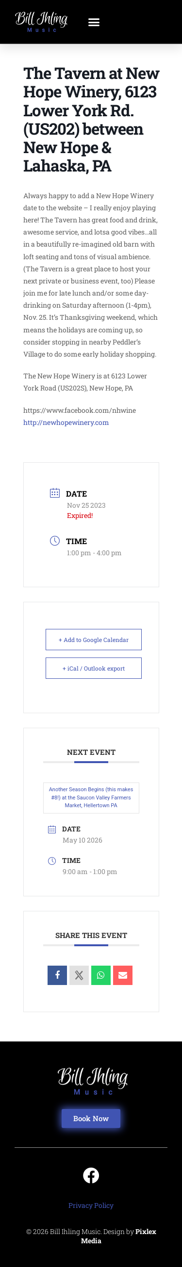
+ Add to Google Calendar (94, 639)
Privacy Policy (91, 1205)
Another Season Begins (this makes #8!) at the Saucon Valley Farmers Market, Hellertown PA (91, 797)
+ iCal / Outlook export (94, 668)
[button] (94, 22)
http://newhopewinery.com (66, 422)
